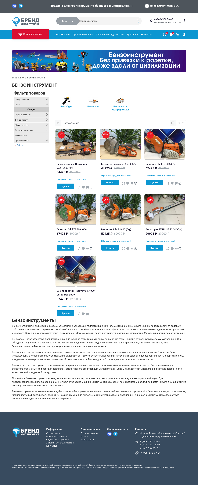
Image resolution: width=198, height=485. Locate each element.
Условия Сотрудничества (60, 442)
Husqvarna (23, 185)
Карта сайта (87, 439)
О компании (63, 34)
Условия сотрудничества (110, 34)
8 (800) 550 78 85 (163, 19)
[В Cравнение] (87, 187)
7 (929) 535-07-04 (151, 452)
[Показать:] (181, 123)
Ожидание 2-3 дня (28, 121)
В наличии (23, 105)
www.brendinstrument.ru (53, 465)
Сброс (19, 196)
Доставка (132, 34)
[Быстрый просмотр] (79, 187)
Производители (89, 433)
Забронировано (26, 126)
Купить (65, 186)
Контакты (146, 34)
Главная (16, 77)
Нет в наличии (26, 115)
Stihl (20, 190)
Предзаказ (24, 110)
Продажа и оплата (83, 34)
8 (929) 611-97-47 (150, 447)
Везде (67, 20)
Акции (84, 436)
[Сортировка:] (73, 123)
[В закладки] (171, 35)
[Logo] (25, 22)
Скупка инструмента (57, 439)
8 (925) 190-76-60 (150, 444)
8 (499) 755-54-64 (150, 441)
